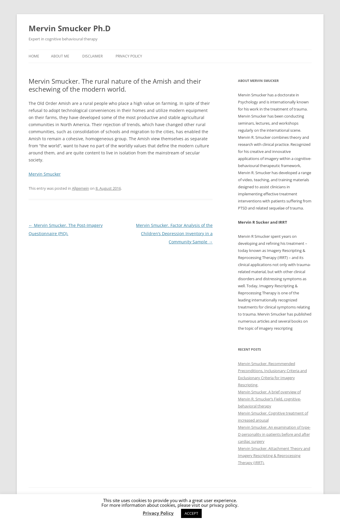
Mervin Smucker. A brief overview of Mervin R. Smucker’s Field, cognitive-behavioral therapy (269, 399)
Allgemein (80, 188)
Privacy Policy (129, 56)
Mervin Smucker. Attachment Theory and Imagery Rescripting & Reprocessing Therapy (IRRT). (274, 455)
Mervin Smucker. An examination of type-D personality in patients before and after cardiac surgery (274, 434)
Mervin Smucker (45, 174)
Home (34, 56)
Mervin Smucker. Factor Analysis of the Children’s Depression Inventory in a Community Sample (174, 233)
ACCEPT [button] (191, 513)
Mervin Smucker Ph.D (70, 28)
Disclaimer (92, 56)
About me (60, 56)
